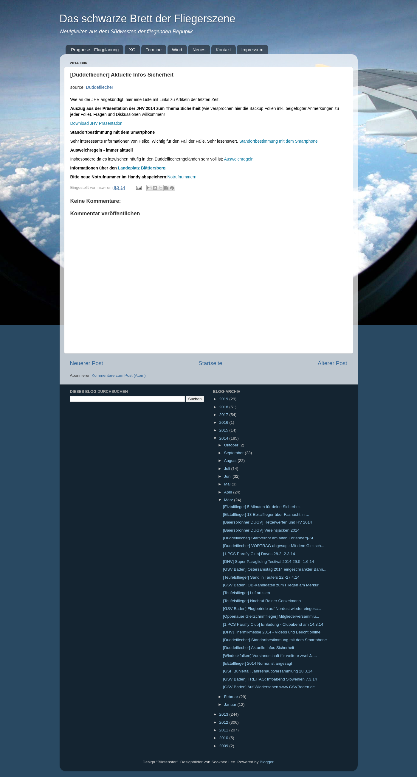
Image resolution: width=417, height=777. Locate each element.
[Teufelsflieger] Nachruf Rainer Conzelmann (262, 601)
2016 (224, 422)
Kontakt (223, 49)
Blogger (266, 762)
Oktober (232, 445)
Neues (199, 49)
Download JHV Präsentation (96, 123)
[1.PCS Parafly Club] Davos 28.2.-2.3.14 (259, 554)
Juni (228, 476)
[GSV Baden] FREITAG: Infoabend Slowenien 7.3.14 (270, 679)
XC (132, 49)
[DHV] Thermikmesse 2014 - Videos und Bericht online (271, 632)
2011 (224, 730)
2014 (224, 438)
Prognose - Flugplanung (95, 49)
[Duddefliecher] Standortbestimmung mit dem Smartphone (275, 640)
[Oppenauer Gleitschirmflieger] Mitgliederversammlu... (271, 616)
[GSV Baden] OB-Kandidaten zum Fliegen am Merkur (270, 585)
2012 (224, 722)
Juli (227, 468)
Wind (177, 49)
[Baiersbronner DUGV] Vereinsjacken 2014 (261, 530)
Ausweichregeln (239, 159)
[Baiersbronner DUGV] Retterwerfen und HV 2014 (267, 522)
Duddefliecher (99, 87)
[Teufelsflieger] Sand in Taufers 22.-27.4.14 (261, 577)
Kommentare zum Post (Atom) (119, 375)
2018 (224, 407)
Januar (231, 704)
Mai (228, 484)
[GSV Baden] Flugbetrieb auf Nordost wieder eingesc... (272, 608)
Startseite (210, 363)
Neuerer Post (86, 363)
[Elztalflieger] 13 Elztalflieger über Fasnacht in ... (266, 514)
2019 (224, 399)
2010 (224, 738)
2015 (224, 430)
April (228, 492)
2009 (224, 746)
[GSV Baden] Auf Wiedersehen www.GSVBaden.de (269, 687)
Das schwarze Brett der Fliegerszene (147, 19)
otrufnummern (183, 177)
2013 (224, 714)
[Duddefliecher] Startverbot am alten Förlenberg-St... (270, 538)
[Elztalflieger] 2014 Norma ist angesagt (257, 663)
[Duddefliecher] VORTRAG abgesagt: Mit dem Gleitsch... (273, 546)
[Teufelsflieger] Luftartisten (246, 593)
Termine (154, 49)
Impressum (252, 49)
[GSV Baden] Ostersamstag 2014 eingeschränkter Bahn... (274, 569)
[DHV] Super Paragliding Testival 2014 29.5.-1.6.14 (268, 561)
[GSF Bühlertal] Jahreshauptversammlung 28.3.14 (267, 671)
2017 (224, 414)
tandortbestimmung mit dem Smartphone (280, 141)
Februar (231, 697)
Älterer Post (332, 363)
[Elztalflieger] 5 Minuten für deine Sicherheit (261, 506)
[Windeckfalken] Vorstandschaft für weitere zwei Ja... (270, 655)
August (231, 460)
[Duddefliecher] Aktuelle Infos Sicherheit (258, 647)
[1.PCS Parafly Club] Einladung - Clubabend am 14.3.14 (273, 624)
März (229, 500)
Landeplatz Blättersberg (141, 168)
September (234, 453)
